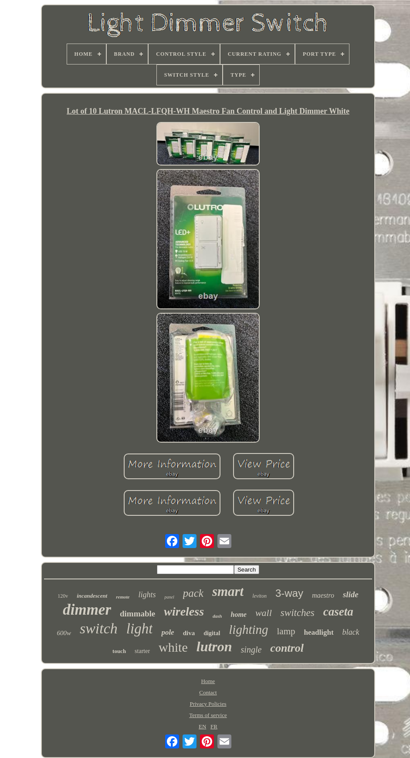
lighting (248, 629)
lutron (214, 646)
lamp (286, 631)
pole (167, 632)
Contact (208, 692)
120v (63, 596)
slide (351, 594)
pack (193, 593)
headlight (319, 632)
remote (122, 596)
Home (208, 681)
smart (228, 591)
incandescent (92, 595)
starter (142, 651)
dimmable (137, 613)
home (238, 614)
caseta (338, 611)
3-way (289, 593)
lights (147, 594)
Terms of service (208, 715)
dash (217, 616)
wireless (184, 611)
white (173, 647)
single (251, 649)
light (139, 628)
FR (213, 726)
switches (298, 612)
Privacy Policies (208, 703)
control (287, 648)
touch (119, 651)
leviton (259, 596)
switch (99, 628)
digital (211, 633)
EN (202, 726)
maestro (323, 595)
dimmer (87, 609)
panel (169, 597)
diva (189, 632)
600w (64, 632)
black (350, 632)
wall (263, 612)
